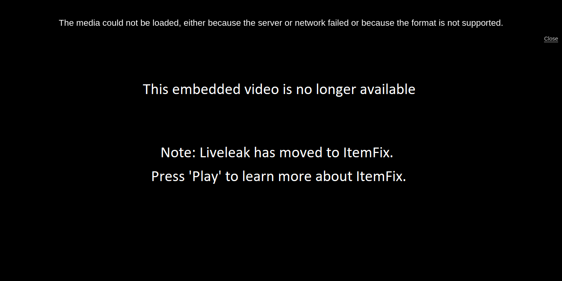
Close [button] (551, 39)
